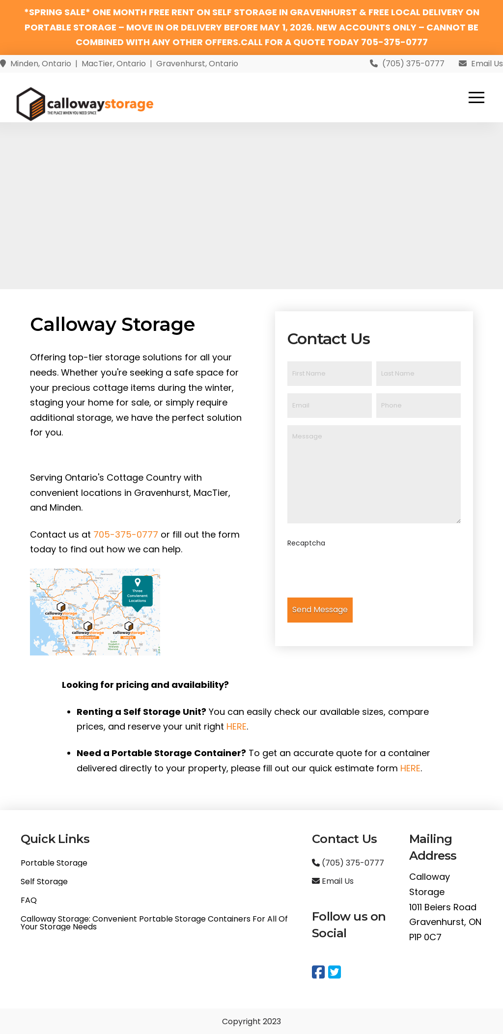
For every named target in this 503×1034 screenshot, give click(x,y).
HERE (236, 726)
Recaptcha (306, 543)
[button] (476, 97)
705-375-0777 (125, 534)
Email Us (333, 881)
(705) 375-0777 (348, 863)
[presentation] (362, 573)
